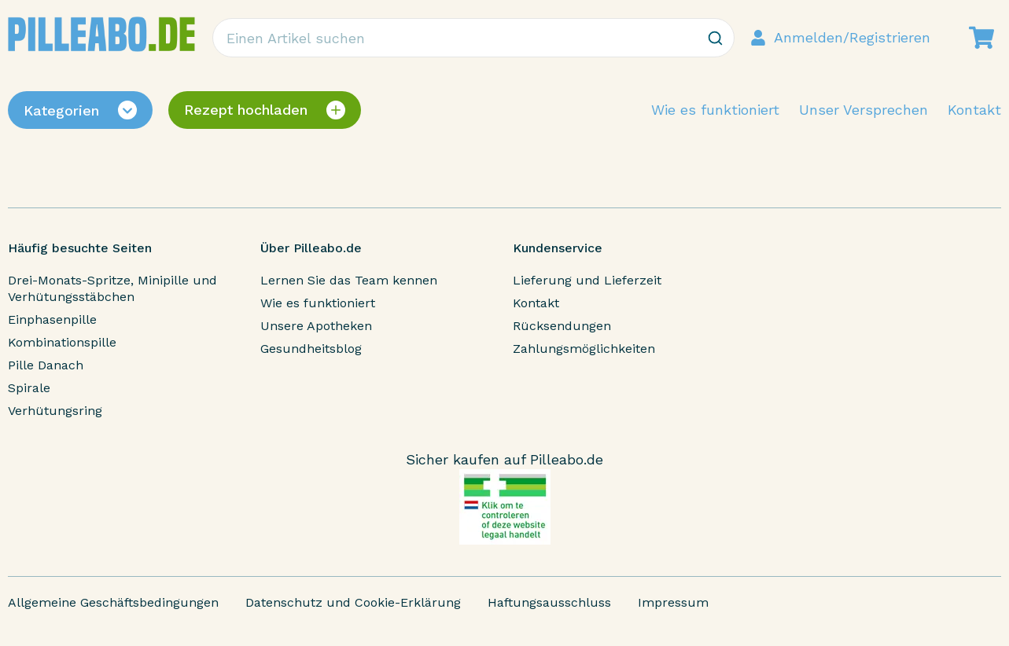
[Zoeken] (715, 37)
